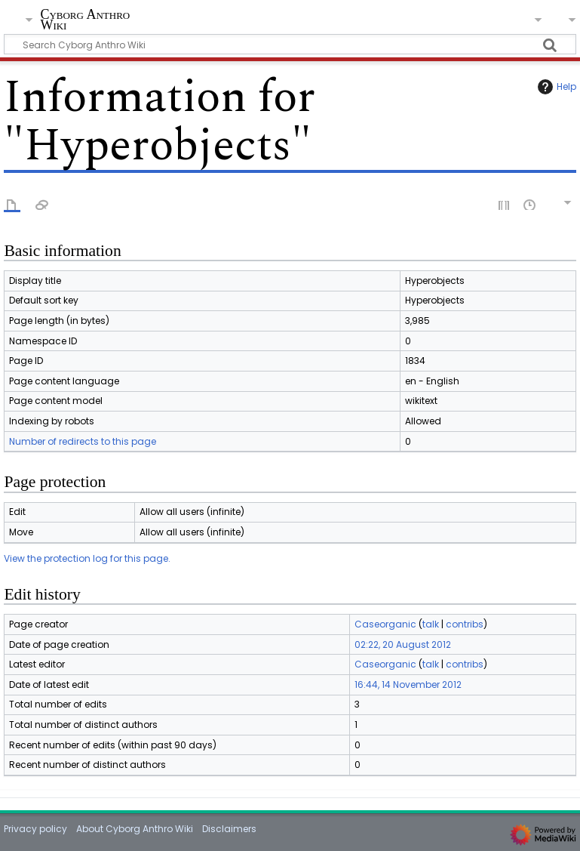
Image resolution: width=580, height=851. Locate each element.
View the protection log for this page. (87, 558)
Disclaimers (229, 828)
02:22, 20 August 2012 (402, 644)
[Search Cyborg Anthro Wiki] (290, 44)
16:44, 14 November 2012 (408, 684)
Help (555, 86)
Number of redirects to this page (82, 441)
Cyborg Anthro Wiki (85, 20)
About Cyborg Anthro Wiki (134, 828)
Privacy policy (35, 828)
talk (430, 624)
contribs (464, 624)
